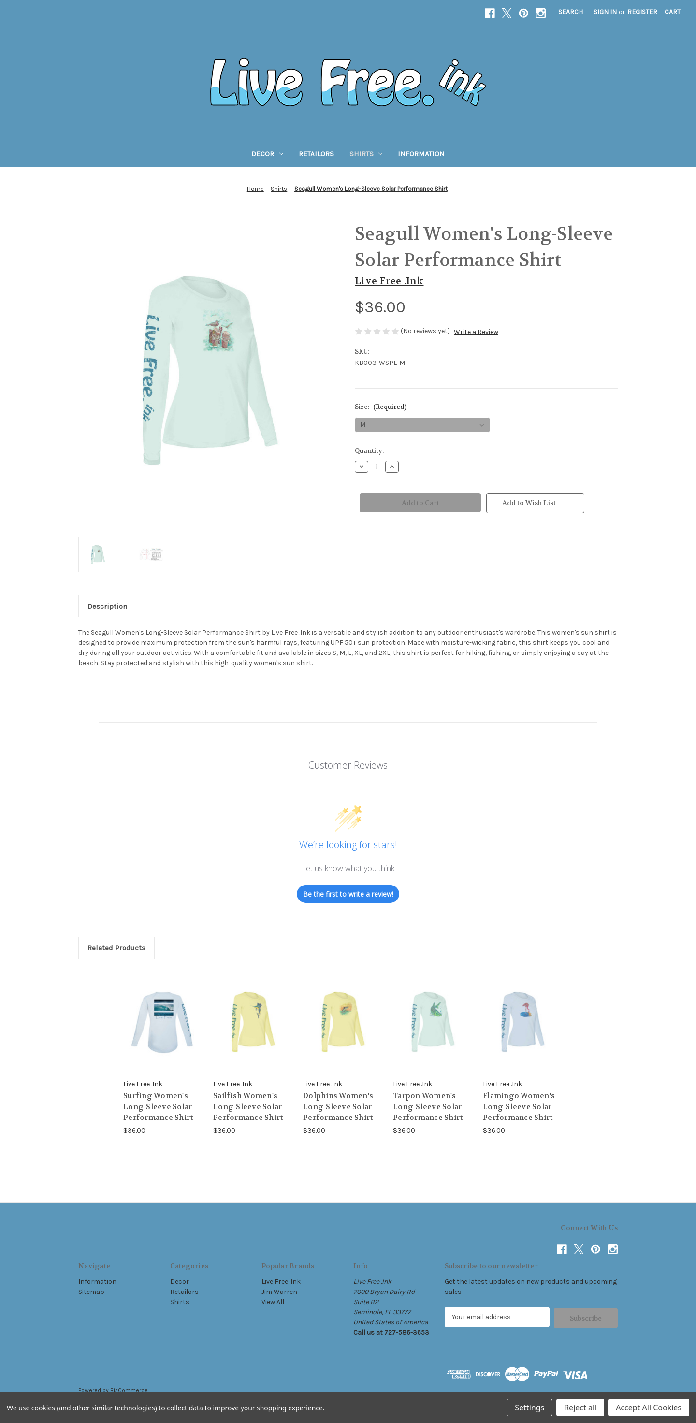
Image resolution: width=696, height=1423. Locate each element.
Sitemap (91, 1292)
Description (107, 606)
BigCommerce (129, 1389)
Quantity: (369, 451)
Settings (529, 1407)
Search (570, 12)
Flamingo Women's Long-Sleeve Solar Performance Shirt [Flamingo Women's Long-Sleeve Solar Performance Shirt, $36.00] (519, 1106)
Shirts (366, 153)
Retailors (316, 153)
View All (272, 1302)
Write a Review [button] (476, 332)
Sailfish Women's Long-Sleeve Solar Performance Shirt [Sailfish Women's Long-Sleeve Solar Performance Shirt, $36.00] (248, 1106)
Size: (380, 407)
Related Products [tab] (116, 948)
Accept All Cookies (649, 1407)
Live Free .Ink (281, 1282)
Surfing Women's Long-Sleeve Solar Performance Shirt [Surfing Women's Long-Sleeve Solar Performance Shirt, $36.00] (158, 1106)
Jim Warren (279, 1292)
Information (421, 153)
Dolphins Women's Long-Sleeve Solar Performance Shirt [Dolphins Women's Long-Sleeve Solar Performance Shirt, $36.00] (338, 1106)
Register (642, 12)
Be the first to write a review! (348, 894)
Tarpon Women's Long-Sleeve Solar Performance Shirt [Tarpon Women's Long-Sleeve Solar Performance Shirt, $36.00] (428, 1106)
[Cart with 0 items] (672, 12)
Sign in (605, 12)
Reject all (580, 1407)
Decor (267, 153)
